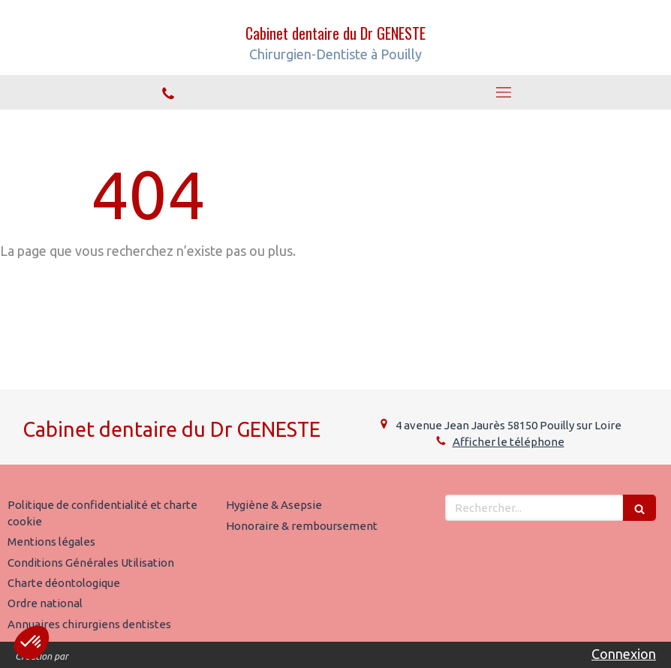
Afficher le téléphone (508, 441)
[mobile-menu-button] (503, 92)
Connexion (623, 653)
